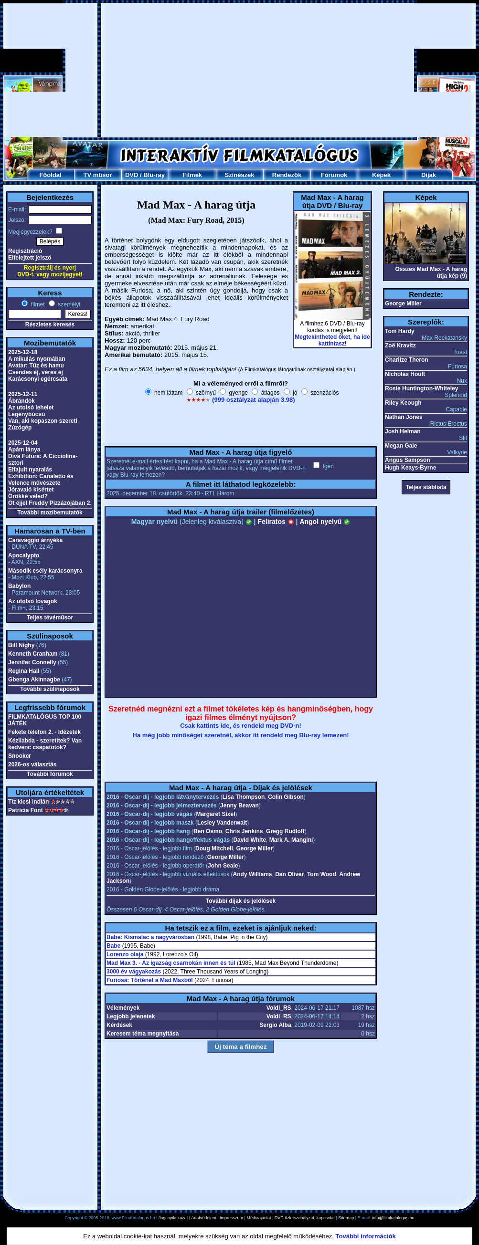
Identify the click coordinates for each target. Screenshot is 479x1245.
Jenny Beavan (239, 805)
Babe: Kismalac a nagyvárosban (150, 937)
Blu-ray (154, 174)
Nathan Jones (404, 417)
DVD (131, 174)
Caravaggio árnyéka (35, 540)
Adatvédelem (203, 1217)
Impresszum (231, 1217)
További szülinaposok (49, 689)
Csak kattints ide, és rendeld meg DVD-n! (240, 725)
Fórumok (334, 174)
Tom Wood (321, 874)
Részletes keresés (50, 324)
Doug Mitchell (214, 848)
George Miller (254, 848)
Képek (381, 174)
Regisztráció (25, 251)
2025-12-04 (22, 442)
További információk (366, 1236)
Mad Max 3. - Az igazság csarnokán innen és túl (170, 963)
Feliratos (275, 521)
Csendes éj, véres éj (35, 372)
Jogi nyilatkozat (173, 1217)
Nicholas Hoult (405, 374)
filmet (36, 304)
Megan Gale (401, 445)
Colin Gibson (286, 797)
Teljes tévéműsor (50, 617)
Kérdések (119, 1025)
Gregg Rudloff (285, 831)
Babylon (19, 586)
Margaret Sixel (215, 814)
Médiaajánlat (258, 1217)
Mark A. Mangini (291, 840)
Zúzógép (20, 427)
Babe (113, 945)
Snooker (19, 756)
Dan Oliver (289, 874)
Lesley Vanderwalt (222, 822)
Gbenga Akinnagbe (34, 679)
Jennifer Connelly (32, 662)
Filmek (192, 174)
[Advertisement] (216, 70)
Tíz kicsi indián (28, 801)
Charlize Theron (406, 359)
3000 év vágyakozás (133, 971)
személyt (68, 304)
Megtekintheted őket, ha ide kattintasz (332, 340)
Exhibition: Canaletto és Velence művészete (41, 479)
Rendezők (286, 174)
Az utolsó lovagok (32, 601)
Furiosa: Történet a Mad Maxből (149, 980)
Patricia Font (25, 810)
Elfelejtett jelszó (30, 257)
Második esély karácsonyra (45, 570)
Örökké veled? (28, 496)
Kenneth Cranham (32, 653)
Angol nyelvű (324, 521)
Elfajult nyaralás (30, 469)
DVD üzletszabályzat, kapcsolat (305, 1217)
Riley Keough (403, 402)
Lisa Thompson (244, 797)
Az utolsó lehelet (30, 407)
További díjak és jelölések (241, 901)
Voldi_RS (278, 1007)
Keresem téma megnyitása (142, 1033)
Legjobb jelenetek (130, 1016)
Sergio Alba (275, 1025)
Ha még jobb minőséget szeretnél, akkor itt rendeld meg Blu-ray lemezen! (241, 735)
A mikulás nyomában (36, 359)
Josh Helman (403, 431)
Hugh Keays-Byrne (410, 467)
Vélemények (122, 1007)
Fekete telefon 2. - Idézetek (44, 732)
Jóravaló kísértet (30, 489)
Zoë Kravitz (400, 345)
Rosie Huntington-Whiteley (421, 388)
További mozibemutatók (49, 512)
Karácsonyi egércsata (37, 379)
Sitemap (346, 1217)
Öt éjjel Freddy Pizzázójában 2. (50, 503)
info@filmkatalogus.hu (393, 1217)
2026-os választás (32, 764)
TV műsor (98, 174)
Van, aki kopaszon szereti (42, 421)
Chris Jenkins (244, 831)
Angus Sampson (407, 460)
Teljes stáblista (425, 487)
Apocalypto (23, 555)
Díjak (428, 174)
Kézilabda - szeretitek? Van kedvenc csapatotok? (45, 744)
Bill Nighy (21, 645)
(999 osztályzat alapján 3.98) (253, 399)
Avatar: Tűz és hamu (36, 365)
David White (249, 840)
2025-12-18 (22, 352)
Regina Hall (23, 671)
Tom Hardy (400, 331)
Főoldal (50, 174)
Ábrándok (21, 401)
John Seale (223, 865)
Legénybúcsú (26, 414)
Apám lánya (24, 449)
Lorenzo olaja (124, 954)
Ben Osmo (207, 831)
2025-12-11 (22, 394)
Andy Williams (252, 874)
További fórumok (50, 774)
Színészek (239, 174)
